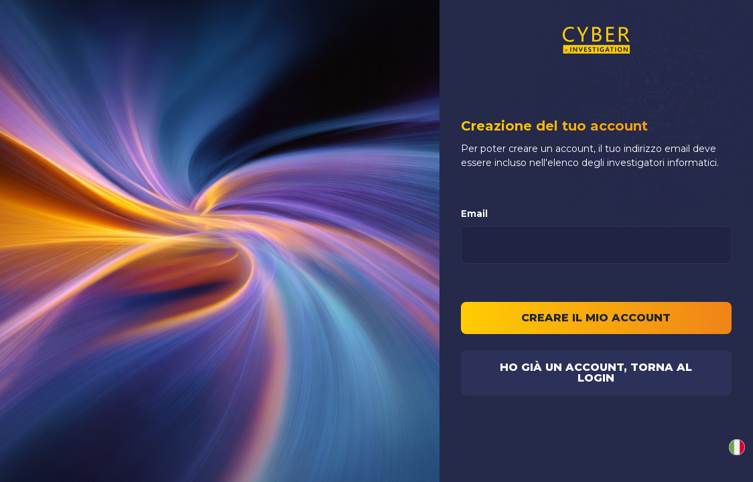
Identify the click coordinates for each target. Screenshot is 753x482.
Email (474, 213)
